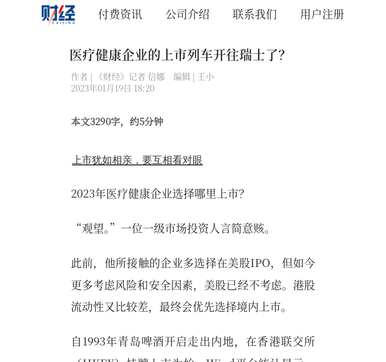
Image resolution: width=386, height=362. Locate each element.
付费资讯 (120, 13)
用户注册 (322, 13)
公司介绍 (187, 13)
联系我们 (255, 13)
